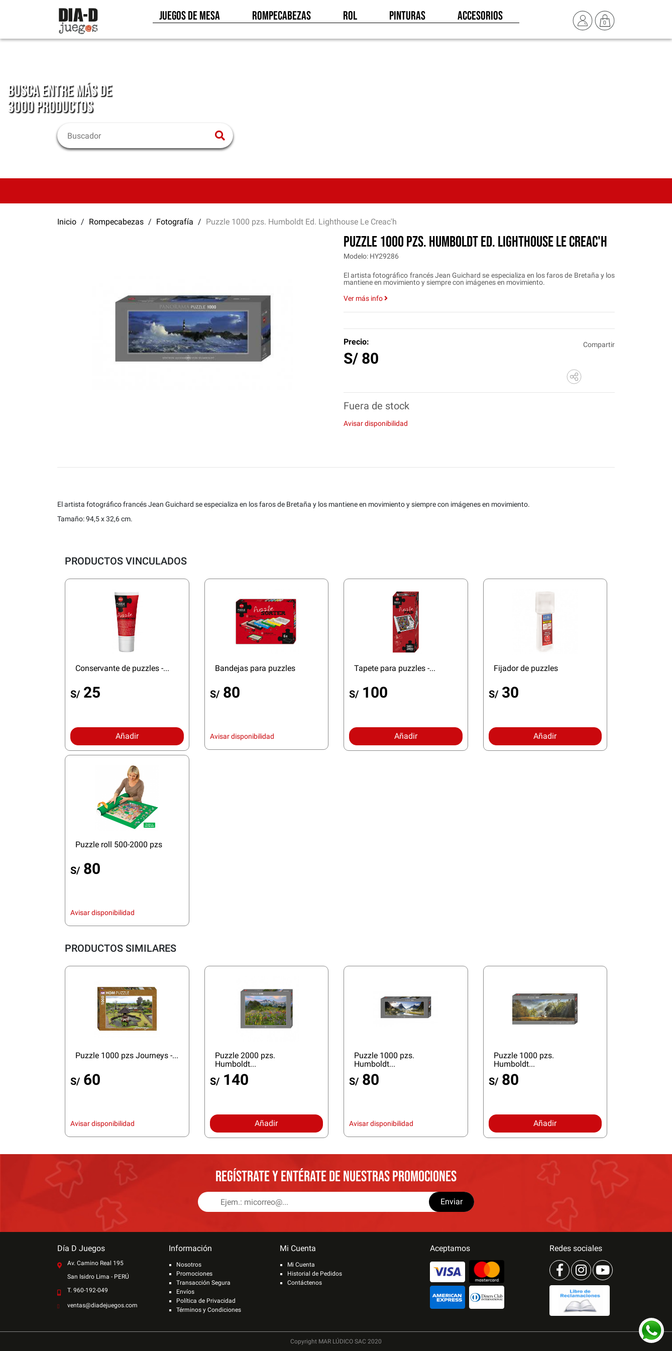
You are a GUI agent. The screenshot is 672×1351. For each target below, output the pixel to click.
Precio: (356, 342)
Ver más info (366, 298)
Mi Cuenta (301, 1264)
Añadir (127, 736)
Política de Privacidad (206, 1300)
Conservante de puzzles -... (122, 668)
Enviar (451, 1201)
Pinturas (407, 19)
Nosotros (188, 1264)
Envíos (185, 1291)
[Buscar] (138, 135)
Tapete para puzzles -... (394, 668)
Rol (350, 19)
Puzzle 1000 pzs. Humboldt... (384, 1060)
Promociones (194, 1273)
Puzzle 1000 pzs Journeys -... (126, 1055)
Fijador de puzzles (526, 668)
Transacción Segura (203, 1282)
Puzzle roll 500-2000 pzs (118, 844)
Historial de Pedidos (314, 1273)
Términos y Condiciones (208, 1309)
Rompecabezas (281, 19)
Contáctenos (304, 1282)
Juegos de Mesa (189, 19)
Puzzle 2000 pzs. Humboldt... (245, 1060)
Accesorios (480, 19)
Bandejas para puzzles (255, 668)
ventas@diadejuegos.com (102, 1305)
